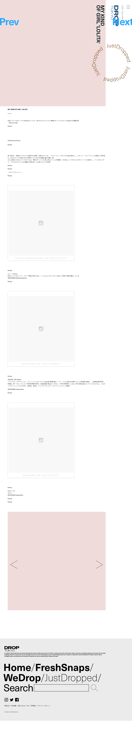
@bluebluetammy (21, 278)
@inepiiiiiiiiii (19, 495)
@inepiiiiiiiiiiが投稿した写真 (31, 475)
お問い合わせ (21, 706)
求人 (28, 706)
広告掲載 (13, 706)
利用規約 (33, 706)
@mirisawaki (20, 389)
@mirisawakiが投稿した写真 (31, 364)
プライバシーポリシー (43, 706)
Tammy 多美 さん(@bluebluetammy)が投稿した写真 (31, 258)
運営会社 (7, 706)
